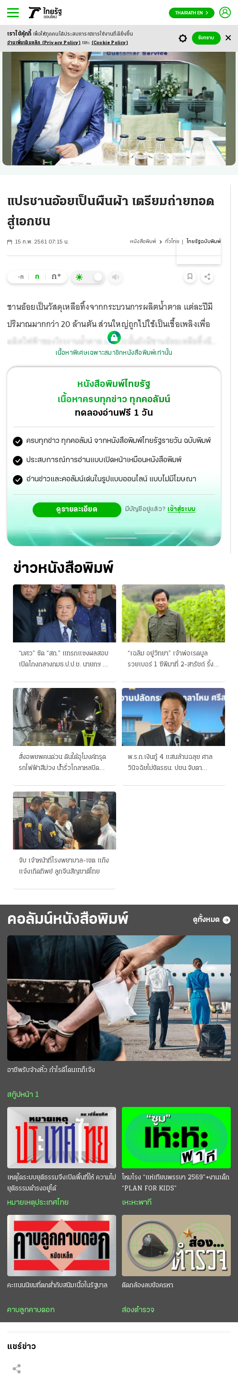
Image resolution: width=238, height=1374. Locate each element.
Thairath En (191, 13)
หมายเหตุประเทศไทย (38, 1203)
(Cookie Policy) (110, 43)
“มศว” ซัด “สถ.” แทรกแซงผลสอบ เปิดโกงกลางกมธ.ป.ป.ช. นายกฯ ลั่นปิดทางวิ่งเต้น (64, 660)
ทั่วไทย (172, 242)
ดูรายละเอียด (76, 509)
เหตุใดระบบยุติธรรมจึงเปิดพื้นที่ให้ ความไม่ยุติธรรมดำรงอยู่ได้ (61, 1183)
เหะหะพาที (137, 1203)
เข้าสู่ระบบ (181, 509)
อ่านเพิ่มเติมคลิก (44, 43)
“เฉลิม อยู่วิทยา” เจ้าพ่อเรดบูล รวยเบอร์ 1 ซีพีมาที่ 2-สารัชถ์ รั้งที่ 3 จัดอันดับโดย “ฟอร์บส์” (172, 660)
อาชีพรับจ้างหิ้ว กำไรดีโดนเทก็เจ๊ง (51, 1070)
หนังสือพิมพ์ (143, 242)
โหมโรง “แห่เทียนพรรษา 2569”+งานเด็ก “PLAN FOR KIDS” (175, 1183)
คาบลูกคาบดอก (31, 1310)
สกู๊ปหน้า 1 (23, 1095)
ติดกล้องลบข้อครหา (147, 1285)
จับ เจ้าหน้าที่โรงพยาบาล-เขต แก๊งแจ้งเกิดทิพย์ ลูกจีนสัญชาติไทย (64, 866)
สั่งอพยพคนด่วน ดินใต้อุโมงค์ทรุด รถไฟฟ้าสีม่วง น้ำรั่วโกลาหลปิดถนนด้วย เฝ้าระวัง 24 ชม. (62, 764)
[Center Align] (228, 38)
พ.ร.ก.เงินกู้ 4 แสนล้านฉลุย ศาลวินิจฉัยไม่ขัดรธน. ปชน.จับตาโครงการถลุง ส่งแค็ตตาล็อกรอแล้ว (170, 764)
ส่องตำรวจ (138, 1310)
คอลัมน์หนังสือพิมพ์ (68, 920)
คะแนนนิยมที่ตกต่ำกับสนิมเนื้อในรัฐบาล (57, 1285)
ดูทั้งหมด (212, 920)
